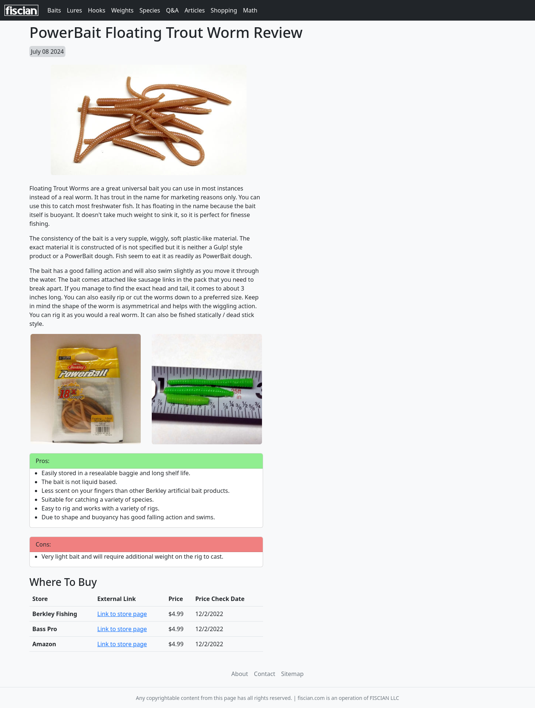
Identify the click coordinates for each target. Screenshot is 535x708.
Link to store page (122, 614)
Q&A (172, 10)
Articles (194, 10)
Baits (54, 10)
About (239, 674)
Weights (122, 10)
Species (150, 10)
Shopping (224, 10)
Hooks (96, 10)
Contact (264, 674)
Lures (74, 10)
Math (250, 10)
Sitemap (292, 674)
